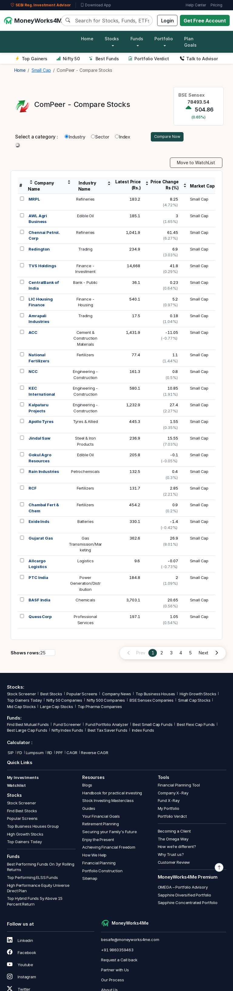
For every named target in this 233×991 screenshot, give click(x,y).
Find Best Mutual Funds (28, 725)
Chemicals (85, 600)
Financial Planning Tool (179, 785)
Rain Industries (44, 472)
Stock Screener (21, 694)
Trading (85, 250)
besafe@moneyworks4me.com (130, 940)
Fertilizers (85, 355)
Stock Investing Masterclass (108, 801)
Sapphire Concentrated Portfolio (188, 903)
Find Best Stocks (22, 811)
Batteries (85, 522)
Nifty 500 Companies (106, 701)
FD (19, 753)
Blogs (87, 785)
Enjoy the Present (98, 840)
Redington (39, 250)
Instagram (21, 978)
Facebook (21, 953)
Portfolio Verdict (148, 58)
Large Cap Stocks (56, 707)
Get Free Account (205, 21)
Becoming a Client (174, 832)
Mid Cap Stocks (21, 707)
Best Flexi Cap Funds (196, 725)
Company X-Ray (173, 793)
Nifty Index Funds (67, 731)
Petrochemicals (85, 472)
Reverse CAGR (94, 753)
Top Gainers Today (24, 701)
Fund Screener (67, 725)
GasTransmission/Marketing (85, 545)
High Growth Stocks (198, 694)
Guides (88, 809)
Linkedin (20, 941)
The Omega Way (173, 839)
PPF (59, 753)
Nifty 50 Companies (64, 701)
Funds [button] (136, 38)
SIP (10, 753)
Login (167, 21)
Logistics (85, 561)
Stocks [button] (112, 38)
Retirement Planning (100, 825)
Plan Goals (190, 42)
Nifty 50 (68, 58)
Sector (100, 137)
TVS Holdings (42, 266)
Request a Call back (119, 960)
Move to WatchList (196, 163)
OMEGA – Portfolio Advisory (183, 888)
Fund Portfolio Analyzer (107, 725)
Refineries (85, 200)
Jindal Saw (39, 439)
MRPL (34, 200)
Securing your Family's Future (109, 832)
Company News (116, 694)
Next (203, 654)
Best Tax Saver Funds (107, 731)
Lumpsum (35, 753)
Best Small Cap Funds (152, 725)
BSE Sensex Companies (152, 701)
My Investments (23, 778)
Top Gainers (31, 58)
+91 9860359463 (117, 950)
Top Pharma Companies (100, 707)
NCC (33, 372)
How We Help (94, 855)
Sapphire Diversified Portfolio (184, 895)
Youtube (20, 965)
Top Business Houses (155, 694)
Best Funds (104, 58)
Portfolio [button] (163, 38)
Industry (75, 137)
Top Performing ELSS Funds (32, 878)
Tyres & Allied (85, 422)
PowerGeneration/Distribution (85, 584)
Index (122, 137)
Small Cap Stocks (194, 701)
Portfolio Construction (102, 871)
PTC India (38, 578)
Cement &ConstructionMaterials (85, 339)
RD (49, 753)
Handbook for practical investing (112, 793)
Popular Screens (81, 694)
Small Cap (199, 200)
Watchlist (16, 786)
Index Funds (143, 731)
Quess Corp (40, 617)
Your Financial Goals (101, 817)
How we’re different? (177, 847)
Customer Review (174, 863)
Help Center (196, 5)
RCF (33, 489)
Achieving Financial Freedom (108, 848)
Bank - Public (85, 283)
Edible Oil (85, 216)
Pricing (216, 5)
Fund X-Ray (169, 801)
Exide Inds (39, 522)
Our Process (112, 980)
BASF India (39, 600)
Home (87, 38)
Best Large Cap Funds (27, 731)
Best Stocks (51, 694)
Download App (95, 5)
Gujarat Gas (40, 539)
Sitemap (89, 879)
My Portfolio (168, 809)
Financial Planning (99, 863)
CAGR (71, 753)
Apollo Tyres (41, 422)
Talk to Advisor (199, 58)
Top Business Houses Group (33, 827)
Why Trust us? (171, 855)
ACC (33, 333)
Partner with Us (115, 970)
